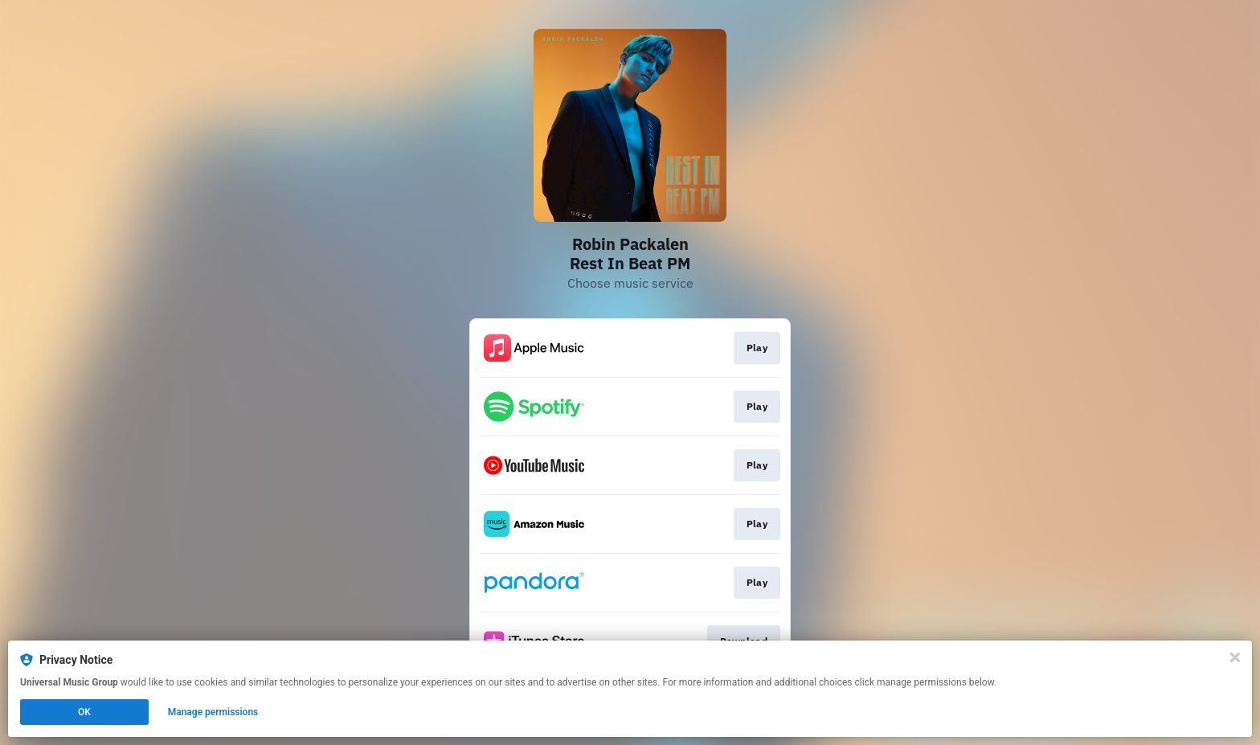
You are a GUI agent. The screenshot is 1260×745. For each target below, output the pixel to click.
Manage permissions (213, 712)
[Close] (1235, 657)
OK (84, 712)
